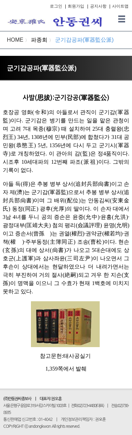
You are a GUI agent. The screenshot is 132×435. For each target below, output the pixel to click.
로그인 (56, 6)
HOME (15, 40)
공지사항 (98, 6)
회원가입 (76, 6)
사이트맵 (120, 6)
